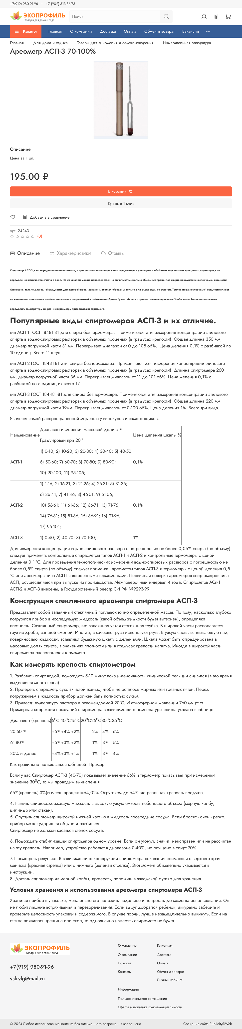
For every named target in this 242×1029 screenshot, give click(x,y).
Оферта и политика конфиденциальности (150, 1007)
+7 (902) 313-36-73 (60, 3)
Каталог (25, 31)
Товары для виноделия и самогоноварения (115, 43)
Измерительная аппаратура (187, 43)
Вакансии (190, 31)
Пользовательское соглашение (142, 998)
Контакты (124, 971)
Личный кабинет (169, 979)
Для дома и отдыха (50, 43)
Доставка (108, 31)
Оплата (130, 31)
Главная (55, 31)
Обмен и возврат (159, 31)
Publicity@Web (221, 1023)
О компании (81, 31)
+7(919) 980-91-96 (24, 3)
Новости (124, 963)
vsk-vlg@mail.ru (27, 978)
